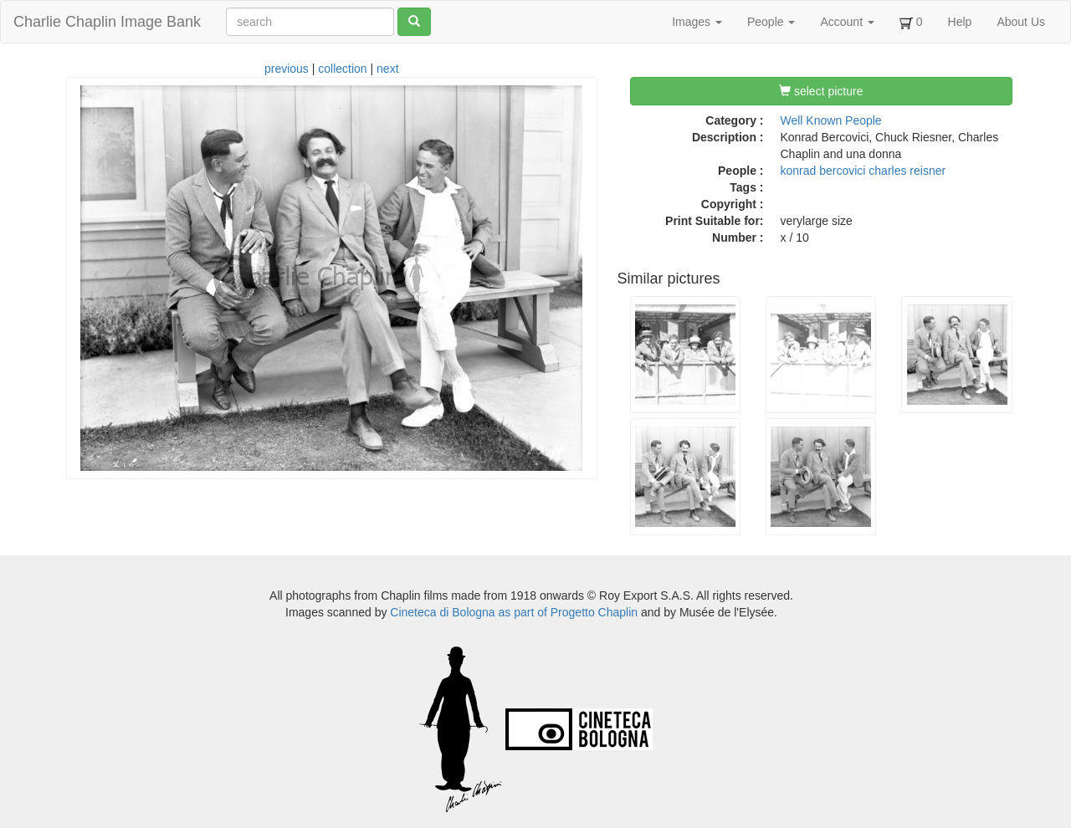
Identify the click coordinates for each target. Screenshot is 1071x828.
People (771, 21)
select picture (821, 91)
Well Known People (831, 120)
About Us (1021, 21)
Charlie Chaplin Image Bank (107, 21)
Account (847, 21)
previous (286, 68)
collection (342, 68)
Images (697, 21)
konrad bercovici (823, 170)
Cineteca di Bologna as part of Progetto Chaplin (514, 612)
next (387, 68)
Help (960, 21)
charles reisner (907, 170)
